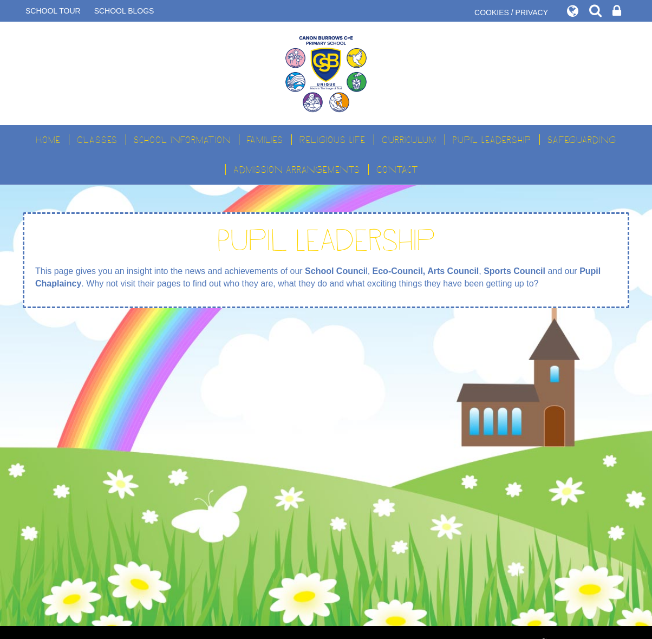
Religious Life (332, 139)
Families (265, 139)
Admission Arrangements (296, 169)
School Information (182, 139)
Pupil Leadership (492, 139)
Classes (97, 139)
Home (48, 139)
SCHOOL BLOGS (124, 10)
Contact (397, 169)
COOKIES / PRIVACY (511, 12)
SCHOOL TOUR (53, 10)
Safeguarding (581, 139)
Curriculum (409, 139)
